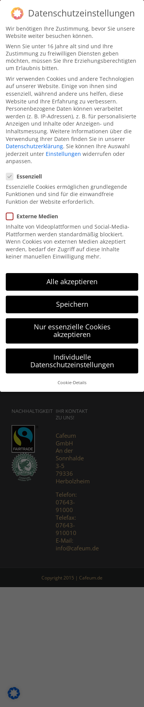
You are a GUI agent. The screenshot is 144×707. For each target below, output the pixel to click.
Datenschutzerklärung (34, 145)
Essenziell (27, 175)
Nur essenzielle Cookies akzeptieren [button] (72, 329)
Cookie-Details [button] (72, 382)
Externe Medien (35, 215)
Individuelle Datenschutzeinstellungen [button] (72, 360)
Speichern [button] (72, 303)
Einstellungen (63, 152)
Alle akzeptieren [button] (72, 280)
